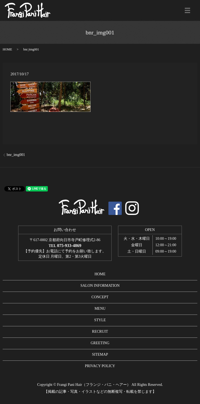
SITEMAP (100, 354)
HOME (7, 49)
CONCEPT (100, 297)
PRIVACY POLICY (100, 366)
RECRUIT (100, 332)
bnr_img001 (16, 155)
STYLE (100, 320)
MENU (100, 309)
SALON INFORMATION (100, 286)
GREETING (100, 343)
